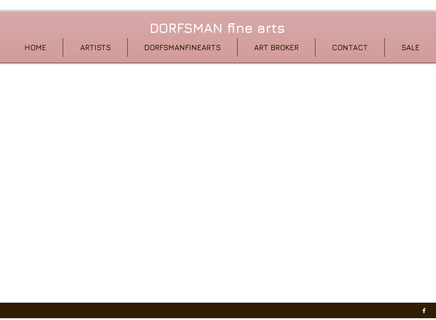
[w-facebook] (424, 310)
